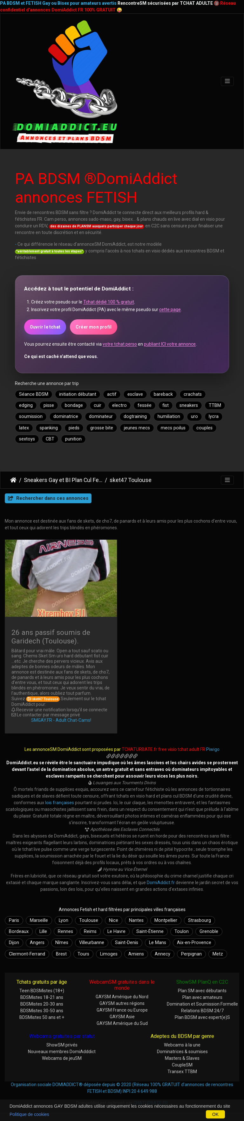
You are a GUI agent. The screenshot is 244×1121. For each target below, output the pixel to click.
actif (112, 394)
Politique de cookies (29, 1114)
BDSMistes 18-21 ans (41, 997)
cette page (170, 309)
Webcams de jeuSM (62, 1058)
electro (119, 405)
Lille (43, 931)
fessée (145, 405)
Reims (90, 931)
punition (73, 439)
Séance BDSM (33, 394)
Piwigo (213, 749)
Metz (218, 954)
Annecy (162, 954)
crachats (193, 394)
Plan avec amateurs (202, 997)
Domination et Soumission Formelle (202, 1004)
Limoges (109, 954)
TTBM (215, 405)
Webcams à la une (182, 1044)
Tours (83, 954)
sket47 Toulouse (131, 480)
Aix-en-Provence (194, 942)
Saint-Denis (126, 942)
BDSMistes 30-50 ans (41, 1010)
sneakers (189, 405)
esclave (135, 394)
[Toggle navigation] (227, 81)
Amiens (136, 954)
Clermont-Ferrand (27, 954)
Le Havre (116, 931)
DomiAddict (13, 480)
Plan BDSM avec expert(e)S (202, 1017)
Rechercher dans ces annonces (48, 498)
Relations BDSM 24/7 (202, 1010)
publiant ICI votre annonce (170, 344)
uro (194, 416)
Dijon (14, 942)
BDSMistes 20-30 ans (41, 1004)
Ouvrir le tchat (45, 326)
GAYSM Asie (122, 1016)
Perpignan (191, 954)
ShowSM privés (62, 1044)
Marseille (39, 920)
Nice (113, 920)
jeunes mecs (137, 428)
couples (204, 428)
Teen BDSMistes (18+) (41, 990)
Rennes (65, 931)
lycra (214, 416)
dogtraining (135, 416)
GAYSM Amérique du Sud (122, 1023)
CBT (50, 439)
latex (24, 428)
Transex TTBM (182, 1071)
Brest (61, 954)
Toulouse (88, 920)
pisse (49, 405)
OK (215, 1114)
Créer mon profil (94, 326)
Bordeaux (19, 931)
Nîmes (61, 942)
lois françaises (59, 802)
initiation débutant (77, 394)
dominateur (101, 416)
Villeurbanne (91, 942)
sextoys (27, 439)
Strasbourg (199, 920)
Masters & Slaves (182, 1058)
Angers (37, 942)
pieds (74, 428)
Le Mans (157, 942)
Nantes (136, 920)
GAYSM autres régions (122, 1003)
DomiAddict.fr (161, 882)
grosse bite (101, 428)
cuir (97, 405)
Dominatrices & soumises (182, 1051)
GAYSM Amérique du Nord (122, 996)
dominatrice (65, 416)
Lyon (63, 920)
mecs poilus (173, 428)
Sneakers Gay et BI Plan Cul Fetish (63, 480)
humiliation (169, 416)
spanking (49, 428)
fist (165, 405)
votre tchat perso (120, 344)
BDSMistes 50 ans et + (41, 1017)
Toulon (181, 931)
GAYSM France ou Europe (122, 1010)
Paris (14, 920)
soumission (31, 416)
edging (26, 405)
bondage (74, 405)
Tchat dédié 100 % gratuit (108, 301)
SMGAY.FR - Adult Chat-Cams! (61, 720)
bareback (163, 394)
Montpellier (165, 920)
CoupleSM (182, 1064)
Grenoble (209, 931)
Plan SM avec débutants (202, 990)
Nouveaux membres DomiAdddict (62, 1051)
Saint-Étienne (150, 931)
